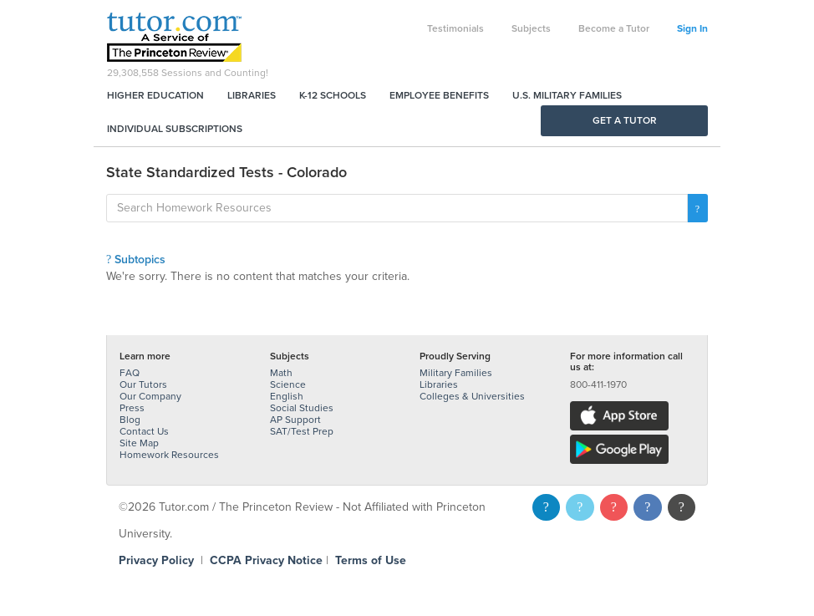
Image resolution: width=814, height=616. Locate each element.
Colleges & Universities (472, 396)
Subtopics (135, 259)
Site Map (139, 443)
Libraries (251, 95)
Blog (130, 419)
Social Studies (301, 408)
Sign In (692, 28)
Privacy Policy (156, 560)
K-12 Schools (332, 95)
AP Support (295, 419)
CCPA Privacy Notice (266, 560)
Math (281, 373)
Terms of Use (370, 560)
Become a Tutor (613, 28)
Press (132, 408)
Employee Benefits (439, 95)
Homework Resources (169, 455)
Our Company (150, 396)
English (286, 396)
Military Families (456, 373)
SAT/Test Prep (301, 431)
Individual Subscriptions (174, 129)
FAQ (130, 373)
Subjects (531, 28)
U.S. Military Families (567, 95)
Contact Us (144, 431)
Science (288, 384)
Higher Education (155, 95)
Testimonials (455, 28)
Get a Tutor (625, 120)
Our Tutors (143, 384)
